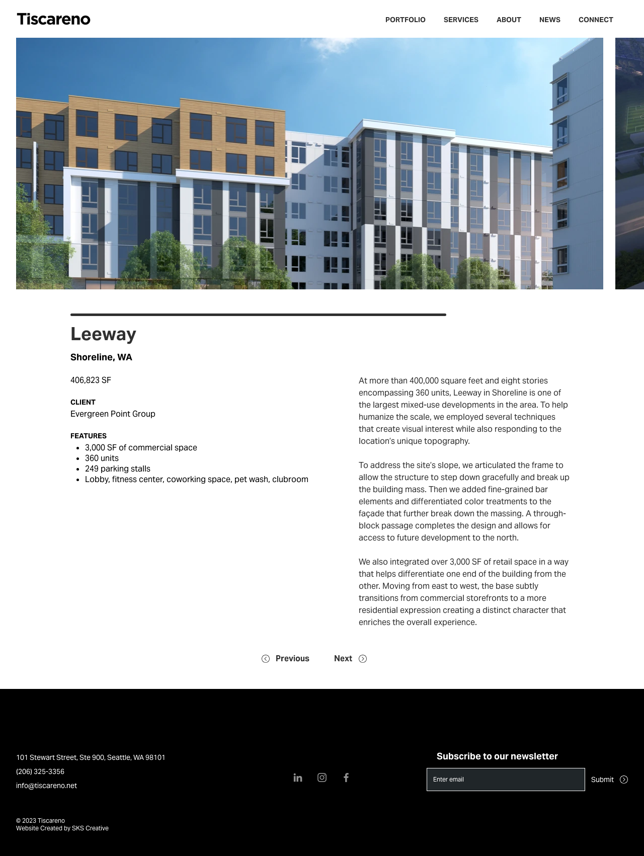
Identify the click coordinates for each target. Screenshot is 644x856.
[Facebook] (346, 777)
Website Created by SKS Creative (62, 828)
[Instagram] (322, 777)
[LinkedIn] (298, 777)
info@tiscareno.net (46, 785)
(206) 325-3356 (40, 771)
